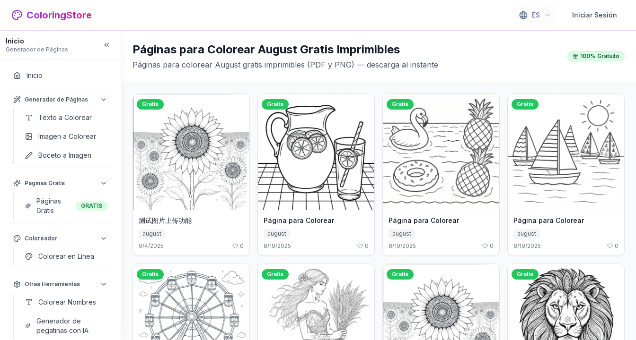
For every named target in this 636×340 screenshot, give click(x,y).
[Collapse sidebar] (106, 44)
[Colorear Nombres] (66, 302)
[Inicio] (60, 75)
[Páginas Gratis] (66, 206)
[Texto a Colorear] (66, 117)
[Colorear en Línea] (66, 256)
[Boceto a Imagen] (66, 155)
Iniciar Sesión (594, 15)
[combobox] (535, 15)
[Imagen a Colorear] (66, 136)
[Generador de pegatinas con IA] (66, 326)
